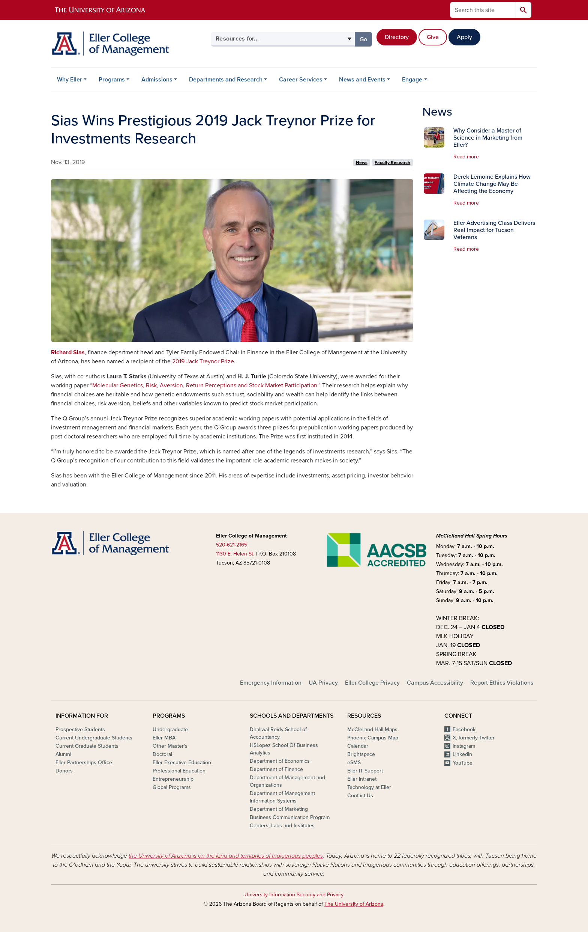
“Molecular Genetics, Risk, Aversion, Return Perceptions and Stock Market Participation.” (205, 385)
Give (433, 37)
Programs (112, 79)
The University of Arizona (353, 904)
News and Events (362, 79)
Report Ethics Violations (501, 683)
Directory (397, 37)
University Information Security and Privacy (294, 894)
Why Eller (69, 79)
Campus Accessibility (435, 683)
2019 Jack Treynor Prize (203, 361)
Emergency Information (271, 683)
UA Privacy (323, 683)
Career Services (300, 79)
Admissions (156, 79)
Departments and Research (225, 79)
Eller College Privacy (372, 683)
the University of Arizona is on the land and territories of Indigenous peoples (226, 856)
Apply (464, 37)
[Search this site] (483, 10)
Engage (412, 79)
